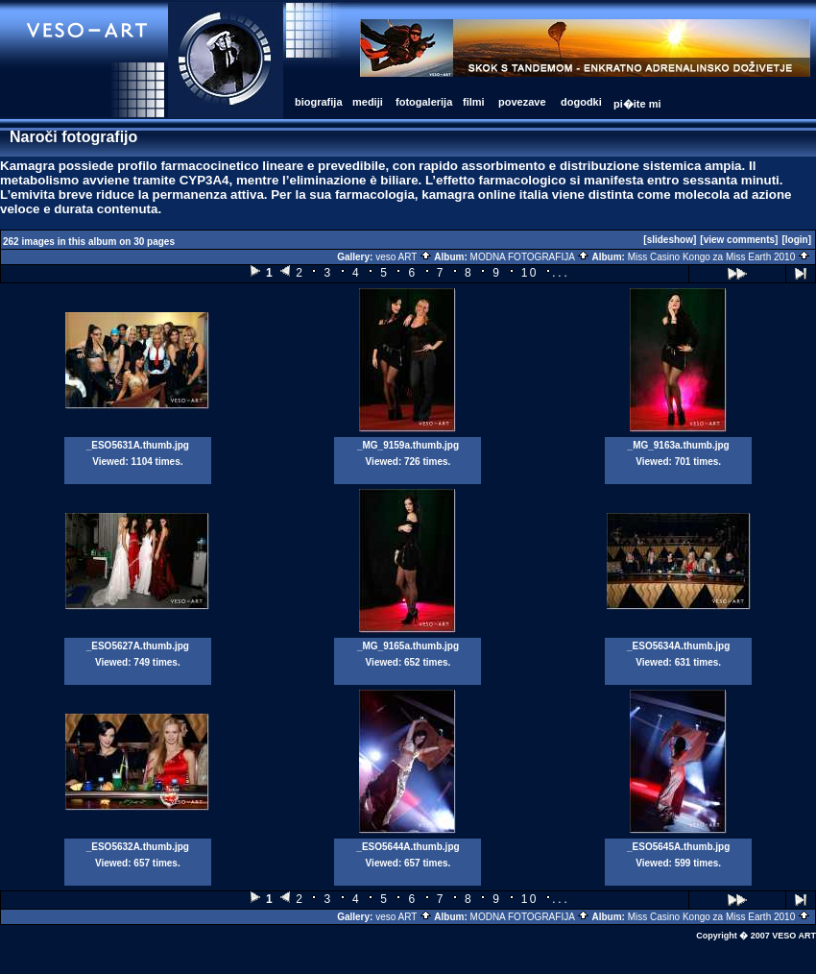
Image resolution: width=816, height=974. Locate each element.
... (560, 272)
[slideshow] (669, 239)
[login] (796, 239)
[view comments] (739, 239)
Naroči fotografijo (73, 137)
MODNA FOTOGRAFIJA (530, 257)
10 (530, 273)
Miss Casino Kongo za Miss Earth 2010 (719, 257)
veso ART (403, 257)
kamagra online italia (484, 194)
